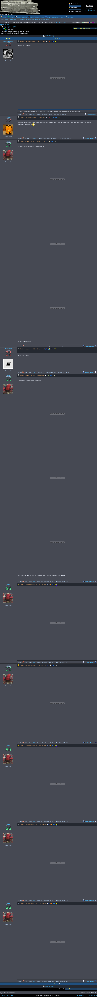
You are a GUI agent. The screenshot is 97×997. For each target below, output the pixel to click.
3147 (34, 114)
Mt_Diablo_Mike (61, 22)
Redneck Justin (8, 41)
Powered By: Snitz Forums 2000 (87, 995)
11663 (34, 372)
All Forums (5, 24)
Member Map (30, 19)
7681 (34, 346)
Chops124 (8, 349)
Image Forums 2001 (7, 995)
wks (8, 141)
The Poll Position (10, 28)
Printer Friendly (49, 36)
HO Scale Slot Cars (10, 26)
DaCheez (8, 117)
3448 (35, 138)
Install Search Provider (58, 17)
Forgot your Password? (89, 10)
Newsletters (21, 19)
